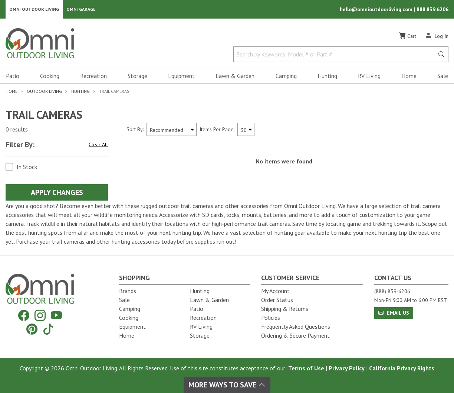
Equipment (181, 76)
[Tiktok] (48, 329)
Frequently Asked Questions (295, 326)
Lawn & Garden (235, 76)
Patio (12, 76)
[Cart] (407, 36)
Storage (137, 76)
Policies (270, 317)
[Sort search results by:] (172, 130)
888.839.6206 (432, 9)
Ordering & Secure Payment (295, 335)
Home (409, 76)
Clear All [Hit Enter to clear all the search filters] (98, 145)
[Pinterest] (31, 329)
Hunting (327, 76)
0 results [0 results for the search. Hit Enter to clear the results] (17, 130)
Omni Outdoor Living (34, 9)
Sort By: (135, 130)
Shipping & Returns (284, 308)
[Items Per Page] (245, 130)
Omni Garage (81, 9)
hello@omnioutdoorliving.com (377, 9)
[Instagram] (40, 315)
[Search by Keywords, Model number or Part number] (336, 55)
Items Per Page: (217, 130)
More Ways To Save (227, 385)
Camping (286, 76)
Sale (442, 76)
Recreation (93, 76)
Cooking (49, 76)
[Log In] (436, 36)
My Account (275, 291)
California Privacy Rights (401, 368)
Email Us (393, 312)
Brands (127, 291)
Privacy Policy (347, 368)
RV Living (369, 76)
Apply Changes (57, 193)
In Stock (27, 167)
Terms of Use (306, 368)
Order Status (277, 299)
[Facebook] (23, 315)
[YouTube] (56, 315)
